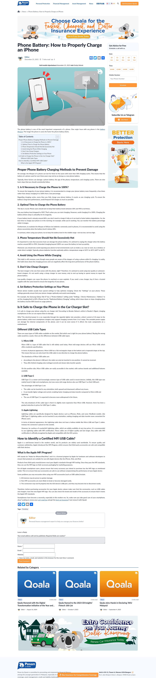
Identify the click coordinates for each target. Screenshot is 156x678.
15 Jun (128, 59)
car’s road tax (42, 500)
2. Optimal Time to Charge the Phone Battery (35, 144)
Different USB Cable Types (29, 158)
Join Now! (123, 120)
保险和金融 (100, 3)
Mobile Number (114, 75)
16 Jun (134, 59)
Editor (32, 517)
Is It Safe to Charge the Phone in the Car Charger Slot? (36, 156)
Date (110, 54)
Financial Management (61, 3)
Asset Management (79, 3)
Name (20, 546)
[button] (56, 137)
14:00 (125, 69)
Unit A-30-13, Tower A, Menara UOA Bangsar (116, 672)
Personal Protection (43, 3)
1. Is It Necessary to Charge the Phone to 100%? (36, 142)
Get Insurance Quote (129, 3)
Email (20, 550)
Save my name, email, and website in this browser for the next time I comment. (47, 558)
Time (111, 66)
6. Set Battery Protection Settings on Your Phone (36, 153)
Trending (25, 509)
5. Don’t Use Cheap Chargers (30, 151)
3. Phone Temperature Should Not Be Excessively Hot (37, 147)
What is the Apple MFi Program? (31, 163)
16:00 (131, 69)
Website (20, 554)
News (91, 3)
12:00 (118, 69)
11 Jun (117, 59)
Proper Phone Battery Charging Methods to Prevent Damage (39, 140)
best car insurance (62, 500)
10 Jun (111, 59)
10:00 (112, 69)
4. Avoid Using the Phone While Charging (34, 149)
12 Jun (123, 59)
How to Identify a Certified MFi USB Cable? (33, 161)
